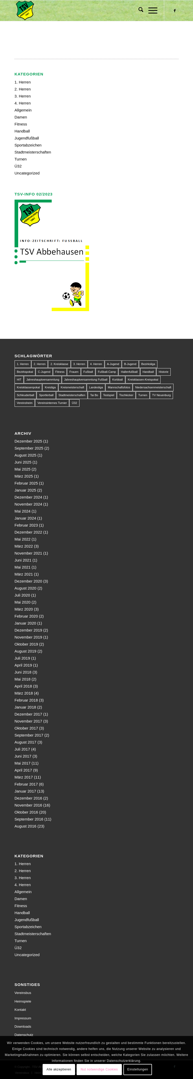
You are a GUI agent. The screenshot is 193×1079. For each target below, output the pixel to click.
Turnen (21, 159)
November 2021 (28, 553)
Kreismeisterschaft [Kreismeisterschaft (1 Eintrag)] (72, 387)
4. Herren (23, 103)
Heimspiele (23, 1001)
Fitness (21, 124)
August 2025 (25, 455)
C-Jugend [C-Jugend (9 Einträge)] (44, 371)
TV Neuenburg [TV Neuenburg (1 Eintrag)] (161, 395)
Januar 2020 (25, 623)
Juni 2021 (23, 560)
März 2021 (24, 574)
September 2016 (29, 819)
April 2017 (23, 770)
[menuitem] (138, 10)
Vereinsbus (23, 993)
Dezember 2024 (28, 497)
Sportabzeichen (28, 145)
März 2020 (24, 609)
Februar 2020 (26, 616)
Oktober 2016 (26, 812)
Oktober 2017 (26, 728)
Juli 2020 (22, 595)
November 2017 (28, 721)
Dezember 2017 (28, 714)
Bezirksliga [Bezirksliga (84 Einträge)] (148, 364)
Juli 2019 (22, 658)
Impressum (23, 1018)
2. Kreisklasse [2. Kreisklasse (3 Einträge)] (59, 364)
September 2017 (29, 735)
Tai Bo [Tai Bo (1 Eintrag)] (94, 395)
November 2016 (28, 805)
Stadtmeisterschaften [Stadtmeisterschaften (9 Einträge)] (71, 395)
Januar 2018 (25, 707)
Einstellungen (137, 1069)
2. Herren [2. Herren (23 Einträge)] (40, 364)
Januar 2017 (25, 791)
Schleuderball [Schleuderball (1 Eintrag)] (25, 395)
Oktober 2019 (26, 644)
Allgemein (23, 110)
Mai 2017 (23, 763)
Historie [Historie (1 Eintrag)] (163, 371)
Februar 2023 (26, 525)
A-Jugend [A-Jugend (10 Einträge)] (113, 364)
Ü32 (18, 166)
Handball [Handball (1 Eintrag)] (148, 371)
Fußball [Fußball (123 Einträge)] (88, 371)
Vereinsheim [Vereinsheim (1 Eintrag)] (25, 402)
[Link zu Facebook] (174, 11)
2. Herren (23, 89)
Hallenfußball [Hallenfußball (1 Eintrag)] (129, 371)
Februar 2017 (26, 784)
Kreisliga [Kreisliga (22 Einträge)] (50, 387)
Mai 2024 (23, 511)
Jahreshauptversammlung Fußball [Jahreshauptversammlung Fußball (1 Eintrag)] (85, 379)
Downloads (23, 1026)
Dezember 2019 (28, 630)
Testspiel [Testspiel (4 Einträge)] (108, 395)
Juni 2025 (23, 462)
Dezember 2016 (28, 798)
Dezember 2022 (28, 532)
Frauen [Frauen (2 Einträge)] (73, 371)
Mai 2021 (23, 567)
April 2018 (23, 686)
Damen (21, 117)
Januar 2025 (25, 490)
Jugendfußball (27, 138)
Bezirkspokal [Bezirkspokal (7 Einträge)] (25, 371)
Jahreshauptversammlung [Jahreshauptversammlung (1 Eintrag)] (42, 379)
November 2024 (28, 504)
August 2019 (25, 651)
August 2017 (25, 742)
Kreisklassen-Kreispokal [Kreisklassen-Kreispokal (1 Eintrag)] (143, 379)
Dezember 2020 (28, 581)
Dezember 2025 (28, 441)
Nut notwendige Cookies (99, 1069)
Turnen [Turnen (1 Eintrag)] (142, 395)
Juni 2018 (23, 672)
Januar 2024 (25, 518)
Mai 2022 (23, 539)
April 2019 (23, 665)
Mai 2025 (23, 469)
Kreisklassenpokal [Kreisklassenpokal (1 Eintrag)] (28, 387)
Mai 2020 (23, 602)
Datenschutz (24, 1035)
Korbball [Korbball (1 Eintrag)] (117, 379)
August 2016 (25, 826)
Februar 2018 (26, 700)
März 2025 (24, 476)
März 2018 (24, 693)
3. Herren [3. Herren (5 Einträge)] (79, 364)
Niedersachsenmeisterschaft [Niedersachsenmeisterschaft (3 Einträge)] (153, 387)
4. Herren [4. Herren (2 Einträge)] (96, 364)
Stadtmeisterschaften (33, 152)
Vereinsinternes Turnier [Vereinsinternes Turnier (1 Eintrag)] (52, 402)
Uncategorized (27, 173)
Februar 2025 (26, 483)
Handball (22, 131)
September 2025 (29, 448)
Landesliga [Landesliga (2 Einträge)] (96, 387)
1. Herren (23, 82)
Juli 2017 (22, 749)
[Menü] (150, 10)
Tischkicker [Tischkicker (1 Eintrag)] (126, 395)
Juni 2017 (23, 756)
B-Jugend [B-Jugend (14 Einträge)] (130, 364)
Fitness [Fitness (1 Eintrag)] (59, 371)
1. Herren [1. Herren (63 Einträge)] (23, 364)
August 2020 (25, 588)
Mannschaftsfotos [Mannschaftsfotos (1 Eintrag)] (119, 387)
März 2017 (24, 777)
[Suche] (138, 10)
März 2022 (24, 546)
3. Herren (23, 96)
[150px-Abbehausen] (80, 10)
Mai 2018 (23, 679)
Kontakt (20, 1010)
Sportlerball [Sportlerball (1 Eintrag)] (46, 395)
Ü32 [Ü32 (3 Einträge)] (74, 402)
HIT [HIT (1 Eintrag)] (19, 379)
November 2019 (28, 637)
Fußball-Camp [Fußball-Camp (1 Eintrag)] (107, 371)
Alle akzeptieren (58, 1069)
